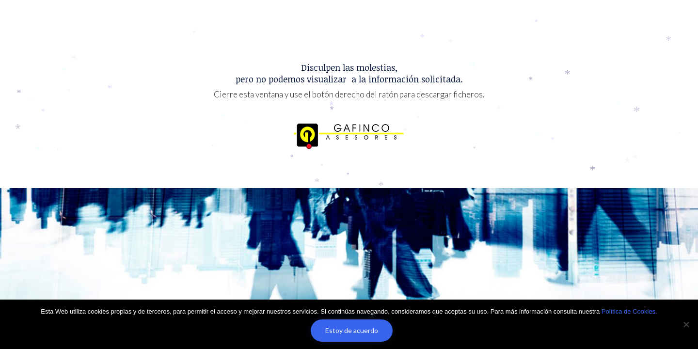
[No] (686, 324)
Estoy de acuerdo (351, 330)
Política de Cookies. (629, 311)
